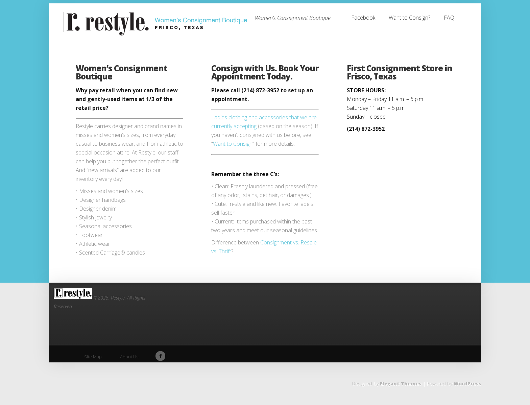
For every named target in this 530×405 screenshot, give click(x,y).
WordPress (467, 383)
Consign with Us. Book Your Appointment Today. (265, 72)
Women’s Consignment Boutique (121, 72)
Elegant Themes (400, 383)
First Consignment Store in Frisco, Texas (399, 72)
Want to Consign (232, 143)
